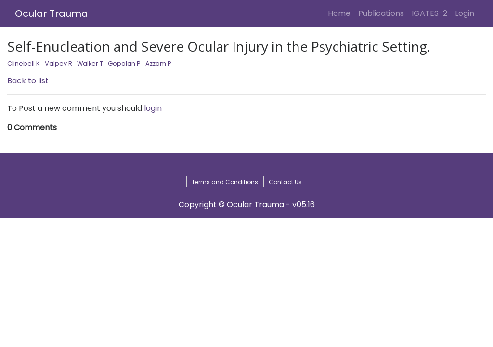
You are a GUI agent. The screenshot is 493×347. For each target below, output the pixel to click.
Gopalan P (124, 63)
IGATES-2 (429, 13)
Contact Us (285, 182)
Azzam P (158, 63)
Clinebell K (23, 63)
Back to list (28, 80)
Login (466, 13)
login (153, 108)
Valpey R (58, 63)
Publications (381, 13)
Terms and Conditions (225, 182)
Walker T (90, 63)
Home (341, 13)
